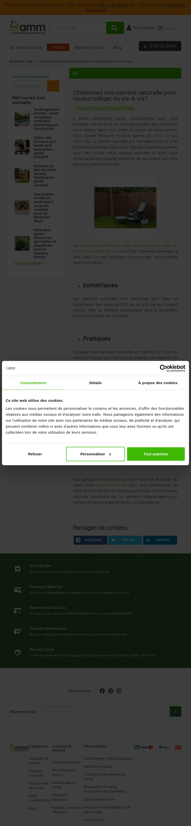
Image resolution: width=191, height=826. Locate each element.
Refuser (35, 454)
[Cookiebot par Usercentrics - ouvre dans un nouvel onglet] (163, 368)
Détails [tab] (95, 383)
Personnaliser (95, 454)
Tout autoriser (155, 454)
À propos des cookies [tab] (158, 383)
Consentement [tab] (33, 383)
